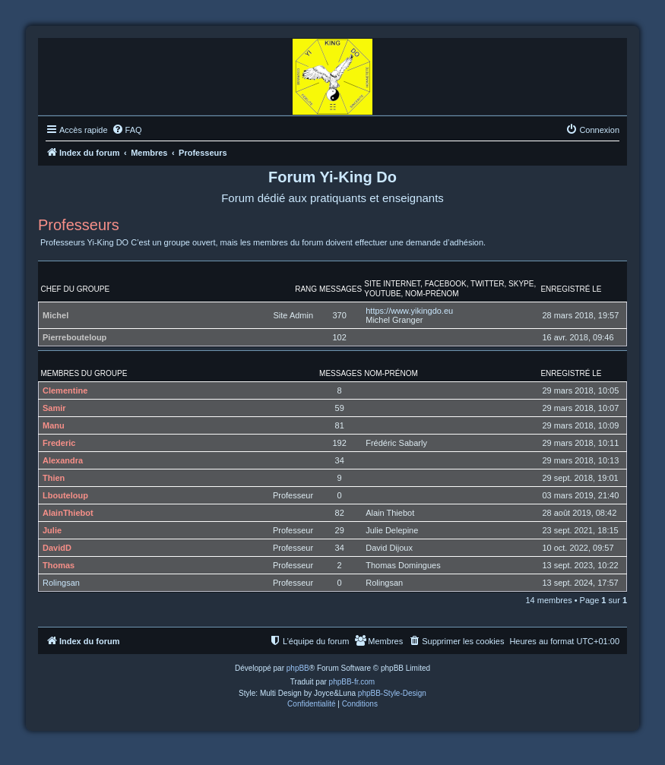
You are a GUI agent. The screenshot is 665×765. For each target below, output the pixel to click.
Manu (54, 425)
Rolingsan (61, 582)
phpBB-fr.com (352, 682)
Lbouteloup (65, 495)
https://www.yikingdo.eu (409, 310)
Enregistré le (570, 289)
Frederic (59, 442)
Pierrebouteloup (74, 337)
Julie (52, 530)
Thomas (58, 565)
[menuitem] (127, 130)
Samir (54, 408)
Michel (55, 315)
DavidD (57, 547)
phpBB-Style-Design (392, 693)
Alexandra (63, 460)
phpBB (298, 668)
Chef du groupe (75, 289)
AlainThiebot (68, 512)
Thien (54, 477)
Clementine (65, 390)
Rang (306, 289)
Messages (340, 289)
